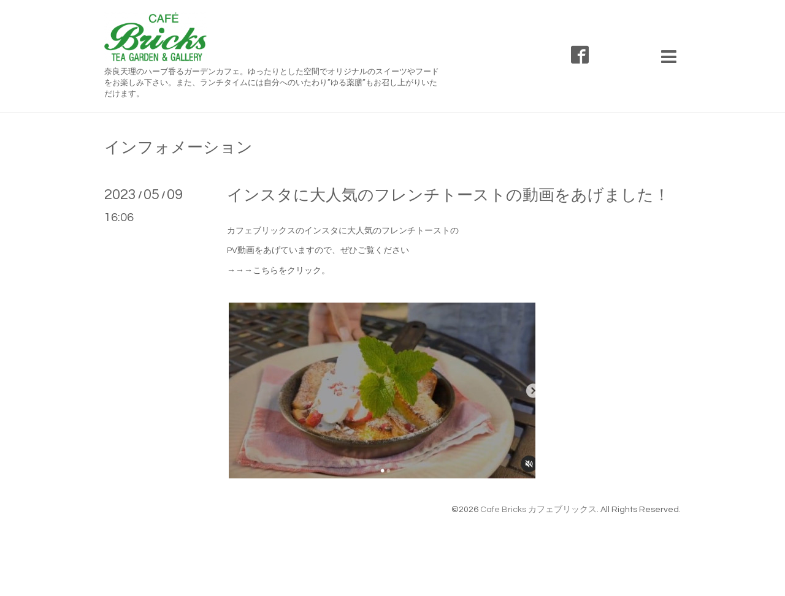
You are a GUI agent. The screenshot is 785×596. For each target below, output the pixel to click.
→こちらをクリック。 (287, 270)
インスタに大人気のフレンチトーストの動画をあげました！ (448, 195)
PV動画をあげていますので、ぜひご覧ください (318, 250)
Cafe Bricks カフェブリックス (538, 509)
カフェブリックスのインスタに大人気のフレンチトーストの (343, 231)
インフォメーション (178, 148)
